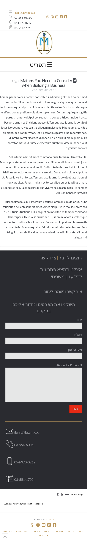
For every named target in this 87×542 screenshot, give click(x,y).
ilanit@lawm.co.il (22, 12)
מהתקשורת (22, 531)
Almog (50, 519)
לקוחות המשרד (40, 531)
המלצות (8, 531)
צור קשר (43, 535)
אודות (71, 531)
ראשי (80, 531)
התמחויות (58, 531)
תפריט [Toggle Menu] (42, 64)
